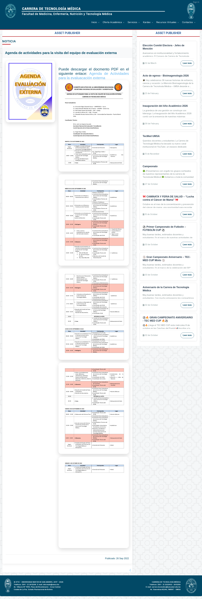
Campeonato (150, 166)
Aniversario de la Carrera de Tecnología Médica (166, 289)
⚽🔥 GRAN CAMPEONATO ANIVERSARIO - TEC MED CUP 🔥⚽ (168, 319)
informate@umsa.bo (51, 585)
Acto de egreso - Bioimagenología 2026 (166, 75)
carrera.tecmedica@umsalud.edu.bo (166, 587)
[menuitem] (95, 22)
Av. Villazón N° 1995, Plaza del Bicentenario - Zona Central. (37, 587)
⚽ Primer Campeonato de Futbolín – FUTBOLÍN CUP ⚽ (164, 228)
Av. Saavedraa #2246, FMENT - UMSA (165, 589)
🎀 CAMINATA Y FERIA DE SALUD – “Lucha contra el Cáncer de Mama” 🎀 (168, 198)
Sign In (196, 2)
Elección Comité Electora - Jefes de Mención (163, 47)
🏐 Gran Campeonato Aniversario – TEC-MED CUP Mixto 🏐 (166, 259)
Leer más (187, 63)
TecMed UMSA (151, 136)
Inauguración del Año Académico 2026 (165, 105)
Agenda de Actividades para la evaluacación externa (93, 75)
